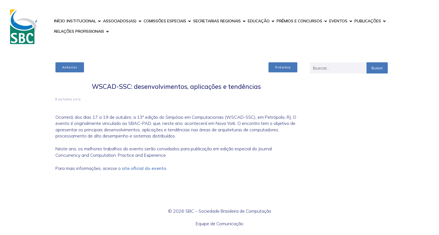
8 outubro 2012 (68, 99)
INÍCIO (59, 20)
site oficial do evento (144, 168)
